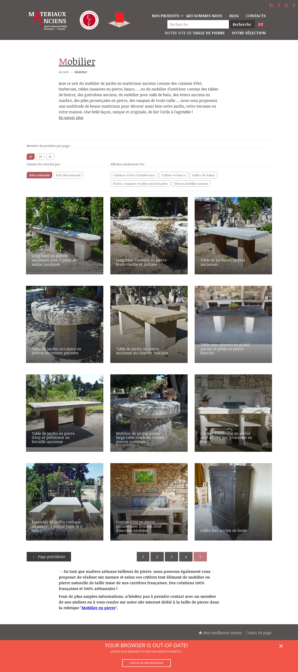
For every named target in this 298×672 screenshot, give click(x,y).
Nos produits (165, 15)
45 (50, 157)
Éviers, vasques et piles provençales (140, 184)
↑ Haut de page (258, 632)
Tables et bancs (173, 175)
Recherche (242, 24)
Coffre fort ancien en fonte (223, 530)
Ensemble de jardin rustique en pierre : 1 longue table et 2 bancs (57, 526)
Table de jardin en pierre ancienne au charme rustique (142, 351)
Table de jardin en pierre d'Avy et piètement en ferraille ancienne (53, 437)
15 (30, 157)
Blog (234, 15)
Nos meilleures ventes (220, 632)
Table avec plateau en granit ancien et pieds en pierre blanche (225, 349)
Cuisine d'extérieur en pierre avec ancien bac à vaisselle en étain (226, 437)
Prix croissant (39, 175)
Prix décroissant (68, 175)
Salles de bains (203, 175)
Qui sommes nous (204, 15)
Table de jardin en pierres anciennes (222, 262)
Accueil (63, 72)
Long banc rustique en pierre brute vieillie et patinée (141, 262)
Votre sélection (249, 32)
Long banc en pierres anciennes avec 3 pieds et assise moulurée (54, 260)
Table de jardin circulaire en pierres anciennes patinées (56, 351)
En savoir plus (71, 117)
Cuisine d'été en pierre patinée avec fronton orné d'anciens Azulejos (138, 526)
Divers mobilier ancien (191, 184)
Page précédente (51, 556)
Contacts (256, 15)
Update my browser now (146, 663)
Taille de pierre (195, 32)
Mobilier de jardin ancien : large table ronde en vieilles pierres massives (140, 437)
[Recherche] (199, 24)
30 (40, 157)
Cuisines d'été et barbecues (134, 175)
